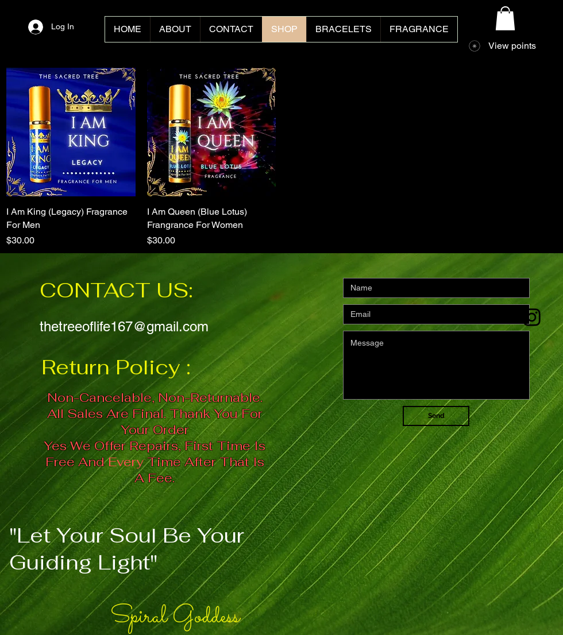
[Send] (436, 416)
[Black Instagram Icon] (531, 317)
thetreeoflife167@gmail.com (124, 326)
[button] (505, 18)
